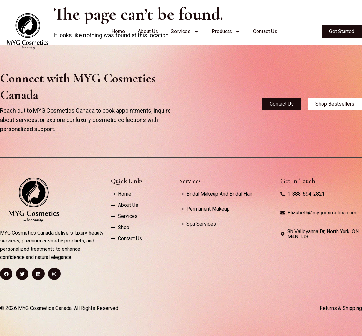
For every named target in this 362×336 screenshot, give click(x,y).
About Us (148, 31)
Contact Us (265, 31)
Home (118, 31)
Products (226, 31)
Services (185, 31)
